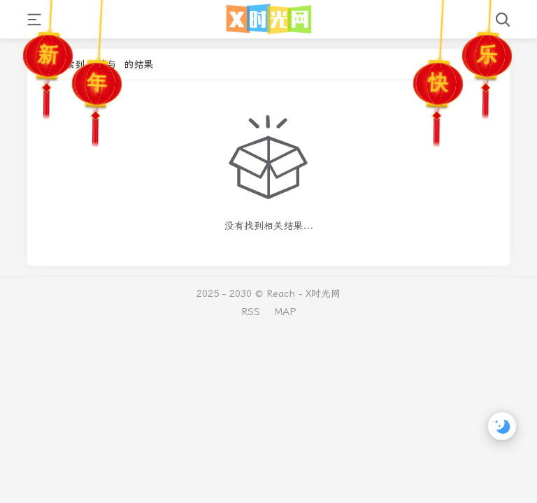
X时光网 (323, 293)
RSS (250, 311)
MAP (285, 311)
